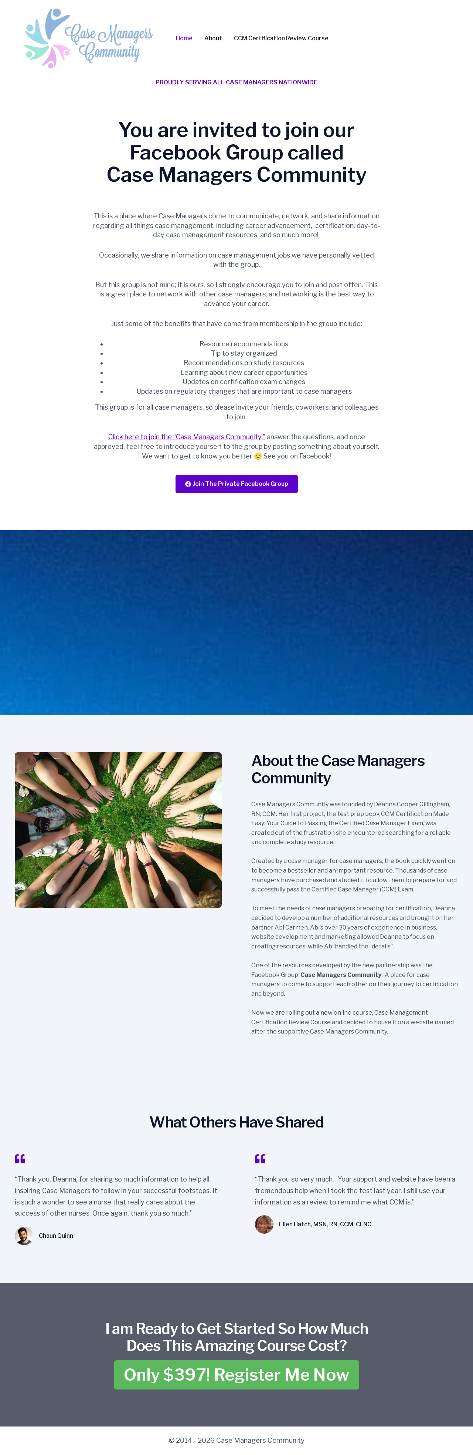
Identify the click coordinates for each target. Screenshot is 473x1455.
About (213, 38)
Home (184, 38)
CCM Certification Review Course (281, 38)
